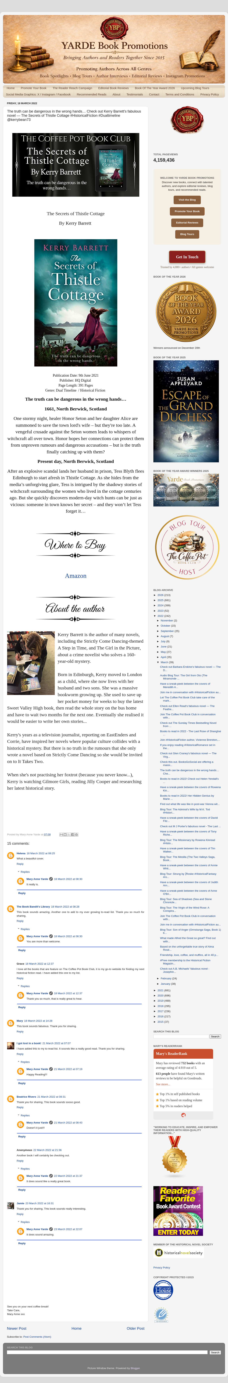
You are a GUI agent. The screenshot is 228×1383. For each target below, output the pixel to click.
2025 (161, 600)
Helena (21, 853)
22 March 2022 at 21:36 (47, 1150)
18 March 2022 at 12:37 (39, 963)
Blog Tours (187, 234)
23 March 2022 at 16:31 (39, 1203)
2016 (161, 1016)
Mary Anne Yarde (37, 879)
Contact (154, 94)
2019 (161, 1000)
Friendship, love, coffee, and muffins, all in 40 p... (189, 954)
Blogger (135, 1368)
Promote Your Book (33, 88)
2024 (161, 605)
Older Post (135, 1328)
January (166, 983)
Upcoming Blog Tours (195, 88)
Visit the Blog (187, 199)
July (163, 641)
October (166, 625)
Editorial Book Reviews (113, 88)
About (116, 94)
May (163, 651)
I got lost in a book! (29, 1043)
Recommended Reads (91, 94)
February (166, 978)
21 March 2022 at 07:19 (68, 1069)
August (165, 636)
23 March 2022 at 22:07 (68, 1229)
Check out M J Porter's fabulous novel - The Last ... (190, 826)
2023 (161, 610)
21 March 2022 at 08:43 (68, 1122)
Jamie (20, 1203)
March (165, 662)
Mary (20, 1020)
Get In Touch (187, 257)
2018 (161, 1006)
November (167, 620)
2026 (161, 595)
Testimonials (134, 94)
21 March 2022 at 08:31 (51, 1096)
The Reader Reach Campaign (72, 88)
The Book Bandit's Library (33, 906)
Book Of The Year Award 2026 (155, 88)
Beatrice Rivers (26, 1096)
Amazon (75, 575)
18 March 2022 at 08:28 (65, 906)
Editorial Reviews (187, 222)
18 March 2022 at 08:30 (68, 879)
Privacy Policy (209, 94)
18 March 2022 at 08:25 (41, 853)
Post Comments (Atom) (37, 1336)
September (168, 631)
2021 (161, 990)
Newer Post (16, 1328)
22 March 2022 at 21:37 (68, 1175)
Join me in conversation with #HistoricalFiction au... (190, 692)
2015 (161, 1021)
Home (11, 88)
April (164, 657)
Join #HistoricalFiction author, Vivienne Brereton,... (190, 739)
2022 (161, 615)
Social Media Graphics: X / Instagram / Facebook (38, 94)
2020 (161, 995)
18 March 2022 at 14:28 (38, 1020)
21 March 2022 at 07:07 (56, 1043)
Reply (20, 863)
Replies (25, 872)
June (164, 646)
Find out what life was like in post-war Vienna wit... (190, 804)
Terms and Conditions (179, 94)
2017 (161, 1011)
